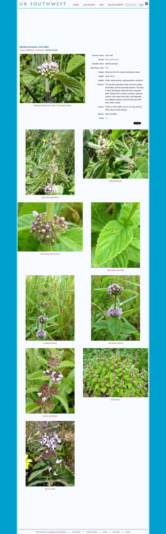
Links (105, 532)
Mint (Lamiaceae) (112, 60)
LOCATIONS (89, 5)
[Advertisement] (83, 27)
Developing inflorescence (50, 254)
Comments (76, 532)
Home (22, 50)
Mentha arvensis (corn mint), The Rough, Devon (52, 105)
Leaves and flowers (50, 416)
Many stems (115, 400)
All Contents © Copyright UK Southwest (51, 532)
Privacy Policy (91, 532)
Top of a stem (50, 489)
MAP (101, 5)
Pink (107, 68)
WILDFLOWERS (115, 5)
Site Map (116, 532)
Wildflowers (30, 50)
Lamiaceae (40, 50)
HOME (76, 5)
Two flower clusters (115, 343)
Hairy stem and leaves (50, 197)
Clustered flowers (50, 343)
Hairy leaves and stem (115, 270)
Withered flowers (115, 181)
